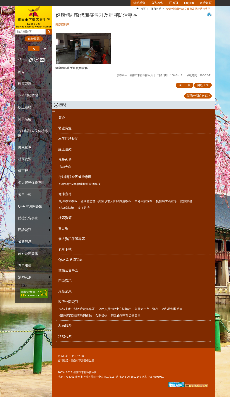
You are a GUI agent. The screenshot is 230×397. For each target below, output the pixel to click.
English (189, 2)
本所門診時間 (28, 95)
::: (16, 7)
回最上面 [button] (203, 85)
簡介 (21, 72)
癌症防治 (84, 207)
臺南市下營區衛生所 (33, 17)
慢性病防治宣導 (166, 201)
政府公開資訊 (68, 302)
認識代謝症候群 (197, 95)
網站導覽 (139, 2)
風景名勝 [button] (24, 119)
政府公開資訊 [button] (28, 253)
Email (42, 60)
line (37, 60)
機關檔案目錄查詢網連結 (75, 315)
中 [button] (33, 48)
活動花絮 (24, 277)
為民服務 (24, 265)
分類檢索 (157, 2)
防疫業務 (186, 201)
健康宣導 (156, 8)
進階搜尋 (34, 38)
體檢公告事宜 (28, 218)
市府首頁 (206, 2)
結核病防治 (66, 207)
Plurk (25, 60)
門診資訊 (24, 230)
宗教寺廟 (65, 166)
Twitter (31, 60)
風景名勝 (65, 160)
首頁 (143, 8)
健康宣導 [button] (24, 147)
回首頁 (173, 2)
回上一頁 (184, 85)
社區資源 (24, 159)
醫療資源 (24, 84)
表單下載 (24, 194)
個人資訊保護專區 (31, 182)
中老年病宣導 (143, 201)
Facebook (20, 60)
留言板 (23, 171)
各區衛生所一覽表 (146, 308)
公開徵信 (101, 315)
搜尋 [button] (49, 31)
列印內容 (209, 14)
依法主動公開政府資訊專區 (77, 308)
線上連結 (24, 107)
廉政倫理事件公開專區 (125, 315)
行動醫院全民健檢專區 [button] (33, 133)
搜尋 (18, 30)
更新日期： (64, 356)
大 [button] (45, 48)
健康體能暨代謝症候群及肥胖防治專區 (188, 8)
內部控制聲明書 (172, 308)
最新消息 (24, 242)
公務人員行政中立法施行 (114, 308)
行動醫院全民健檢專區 (75, 177)
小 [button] (22, 48)
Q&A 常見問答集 (30, 206)
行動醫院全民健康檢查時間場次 (80, 184)
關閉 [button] (62, 105)
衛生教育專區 (68, 201)
